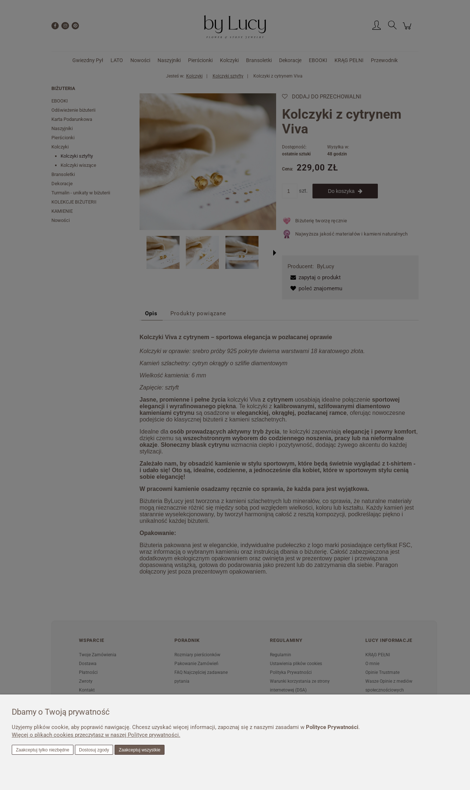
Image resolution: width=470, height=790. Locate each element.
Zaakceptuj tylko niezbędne (42, 750)
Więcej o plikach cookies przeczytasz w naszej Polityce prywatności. (96, 735)
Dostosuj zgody (94, 750)
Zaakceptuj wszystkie (139, 750)
